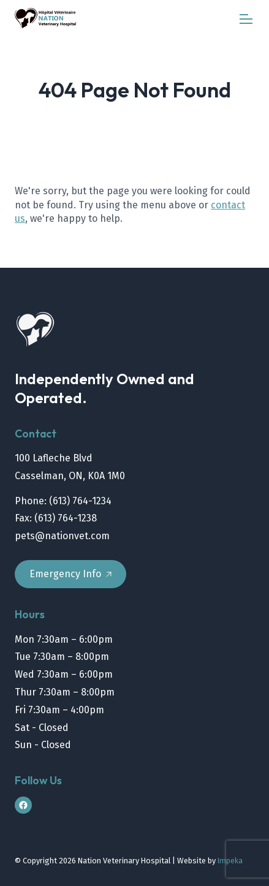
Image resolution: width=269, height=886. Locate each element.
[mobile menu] (246, 18)
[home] (45, 18)
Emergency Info (70, 574)
